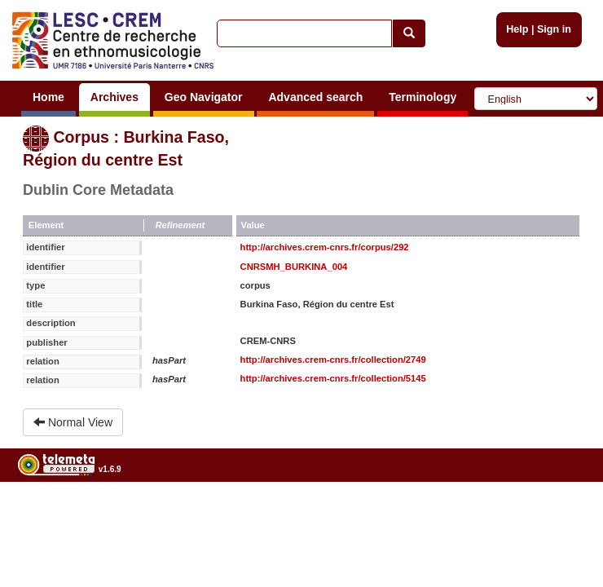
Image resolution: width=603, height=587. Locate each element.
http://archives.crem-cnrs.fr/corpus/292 (324, 247)
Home (48, 97)
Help (517, 29)
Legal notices (563, 510)
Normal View (72, 422)
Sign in (554, 29)
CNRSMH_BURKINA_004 (294, 266)
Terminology (422, 97)
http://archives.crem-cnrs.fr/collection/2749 (333, 359)
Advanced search (315, 97)
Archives (114, 97)
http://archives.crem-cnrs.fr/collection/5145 (333, 378)
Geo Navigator (204, 97)
